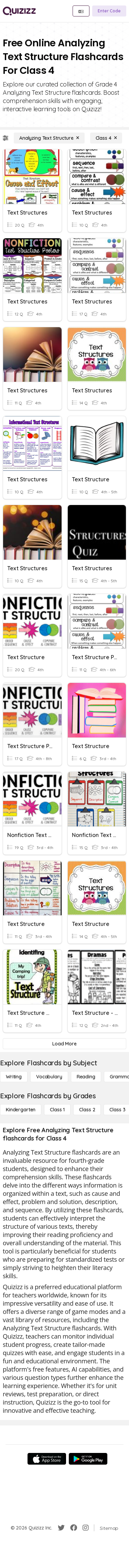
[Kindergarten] (20, 1109)
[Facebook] (73, 1527)
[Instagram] (86, 1527)
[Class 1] (57, 1109)
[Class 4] (106, 138)
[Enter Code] (109, 10)
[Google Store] (88, 1459)
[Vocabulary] (49, 1076)
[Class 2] (87, 1109)
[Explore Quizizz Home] (19, 11)
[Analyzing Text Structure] (49, 138)
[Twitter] (61, 1527)
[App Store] (47, 1459)
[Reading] (86, 1076)
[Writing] (14, 1076)
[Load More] (64, 1043)
